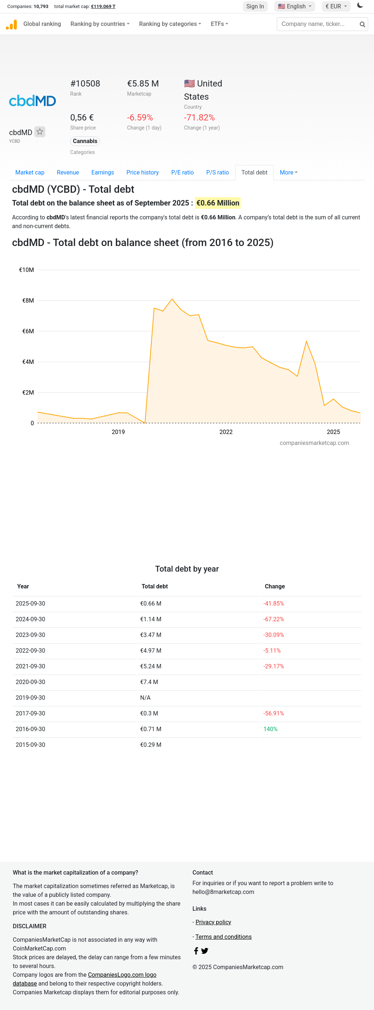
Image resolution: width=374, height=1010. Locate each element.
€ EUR (333, 6)
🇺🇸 (292, 6)
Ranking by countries (97, 23)
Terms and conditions (223, 936)
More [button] (286, 172)
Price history (142, 172)
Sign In (255, 6)
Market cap (30, 172)
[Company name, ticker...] (322, 24)
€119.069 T (103, 6)
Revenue (68, 172)
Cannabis (85, 141)
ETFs (217, 23)
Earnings (102, 172)
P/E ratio (182, 172)
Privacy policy (213, 922)
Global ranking (42, 23)
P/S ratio (217, 172)
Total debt (254, 172)
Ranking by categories (168, 23)
